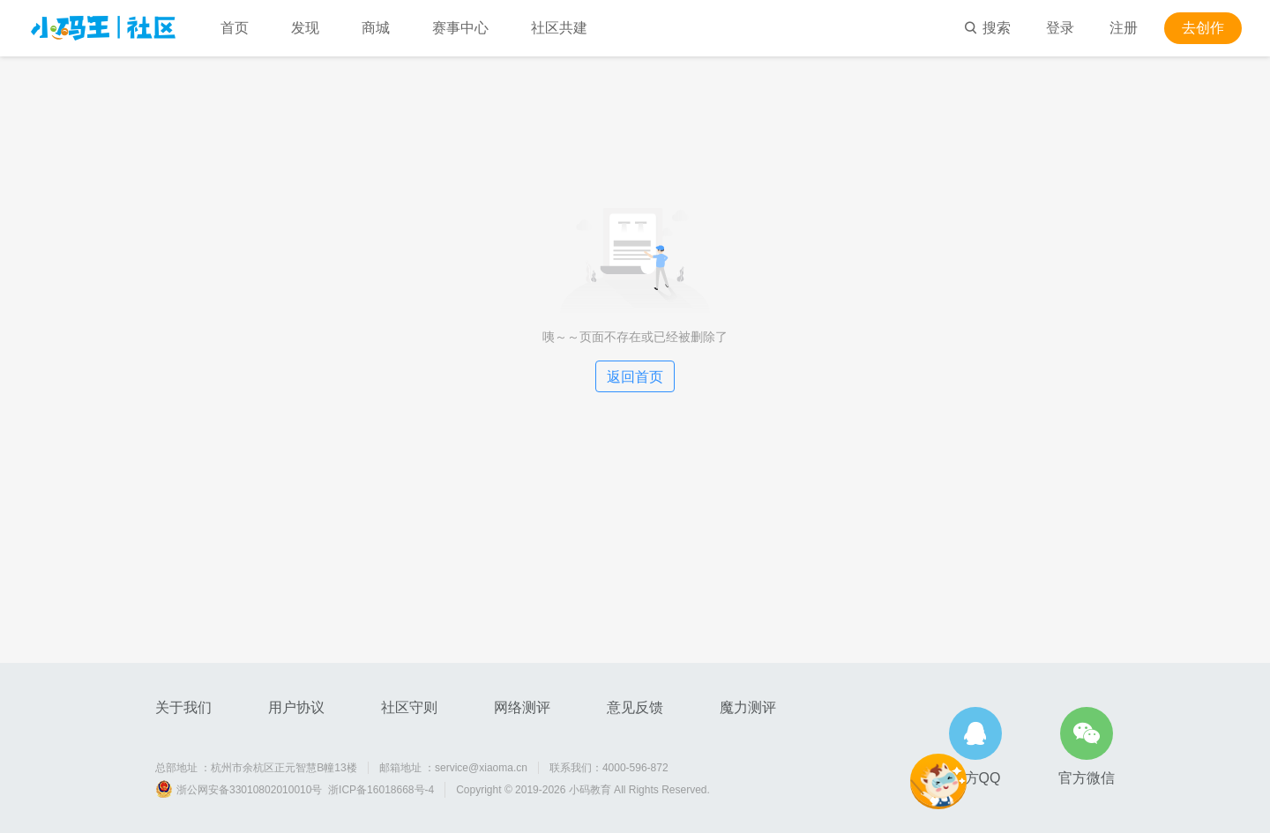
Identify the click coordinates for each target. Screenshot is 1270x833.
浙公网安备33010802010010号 (249, 790)
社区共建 (559, 27)
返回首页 (635, 376)
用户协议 (296, 707)
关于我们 (183, 707)
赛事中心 (460, 27)
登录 (1060, 27)
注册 (1123, 27)
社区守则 (409, 707)
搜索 (987, 27)
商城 (376, 27)
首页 (234, 27)
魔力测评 (748, 707)
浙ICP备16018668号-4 (381, 790)
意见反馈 (635, 707)
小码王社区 (103, 28)
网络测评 (522, 707)
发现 (305, 27)
